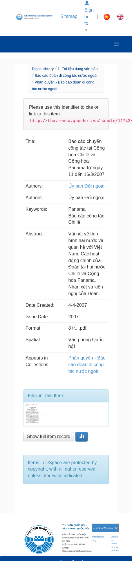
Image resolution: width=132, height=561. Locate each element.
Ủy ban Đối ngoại (86, 186)
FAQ (94, 541)
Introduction (98, 536)
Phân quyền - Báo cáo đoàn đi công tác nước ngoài (87, 364)
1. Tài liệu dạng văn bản (78, 69)
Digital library (43, 69)
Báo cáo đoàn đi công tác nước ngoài (66, 75)
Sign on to (89, 16)
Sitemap (68, 16)
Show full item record (48, 436)
